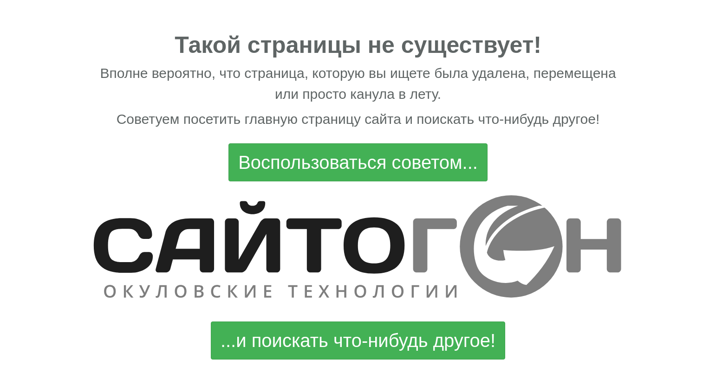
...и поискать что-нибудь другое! (358, 340)
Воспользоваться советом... (358, 162)
